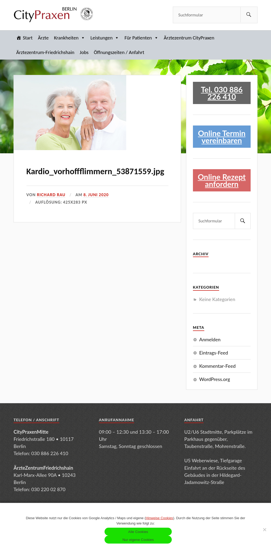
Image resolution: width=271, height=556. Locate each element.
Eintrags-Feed (213, 353)
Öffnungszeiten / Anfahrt (119, 52)
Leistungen (105, 38)
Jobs (84, 52)
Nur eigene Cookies (138, 540)
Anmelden (210, 339)
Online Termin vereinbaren (222, 136)
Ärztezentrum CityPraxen (189, 38)
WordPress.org (214, 379)
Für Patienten (141, 38)
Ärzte (43, 38)
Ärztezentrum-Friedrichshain (45, 52)
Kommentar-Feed (217, 366)
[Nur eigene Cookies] (264, 529)
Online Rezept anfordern (222, 180)
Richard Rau (51, 194)
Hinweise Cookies (159, 518)
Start (28, 38)
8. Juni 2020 (96, 194)
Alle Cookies (138, 532)
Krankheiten (69, 38)
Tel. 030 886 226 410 (222, 93)
